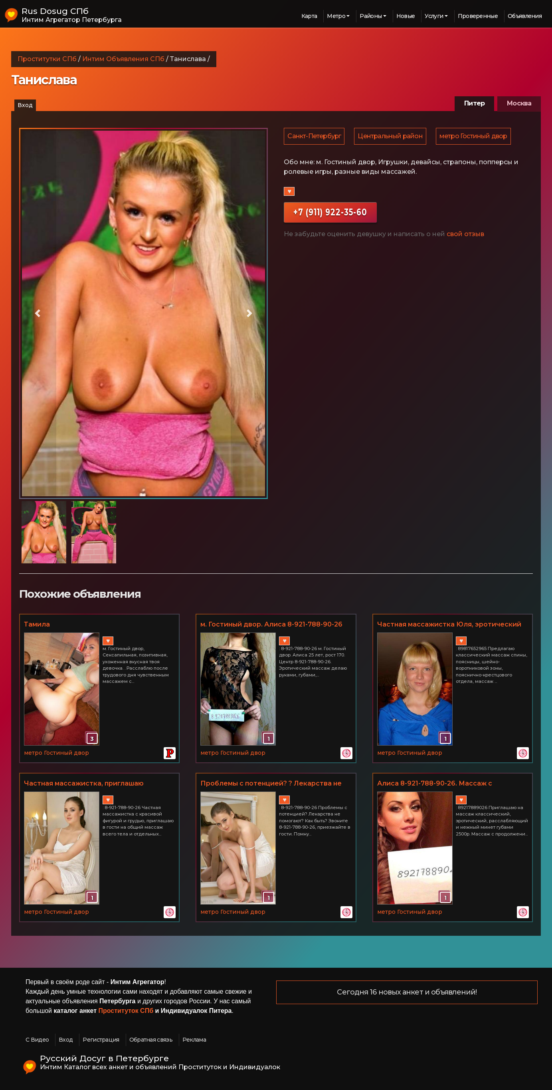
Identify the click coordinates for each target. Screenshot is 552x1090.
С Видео (37, 1039)
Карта (309, 16)
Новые (405, 16)
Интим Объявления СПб (123, 59)
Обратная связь (150, 1039)
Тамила (37, 624)
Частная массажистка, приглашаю (84, 783)
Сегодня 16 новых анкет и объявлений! (407, 992)
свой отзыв (465, 235)
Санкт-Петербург (314, 136)
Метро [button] (336, 16)
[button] (38, 313)
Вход (25, 105)
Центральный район (391, 136)
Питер (474, 103)
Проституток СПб (126, 1010)
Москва (519, 103)
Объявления (525, 16)
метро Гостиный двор (475, 136)
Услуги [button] (434, 16)
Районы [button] (371, 16)
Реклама (194, 1039)
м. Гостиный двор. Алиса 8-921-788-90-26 (271, 624)
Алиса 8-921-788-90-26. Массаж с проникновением (434, 784)
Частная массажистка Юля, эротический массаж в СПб (449, 625)
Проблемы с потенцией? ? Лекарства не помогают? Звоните (271, 784)
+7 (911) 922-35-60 (330, 213)
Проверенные (478, 16)
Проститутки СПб (47, 59)
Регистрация (101, 1039)
